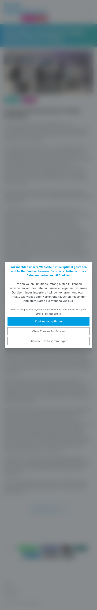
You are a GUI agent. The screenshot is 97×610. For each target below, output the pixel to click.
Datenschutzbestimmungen (48, 341)
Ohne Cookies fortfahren (48, 331)
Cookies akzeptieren (48, 321)
